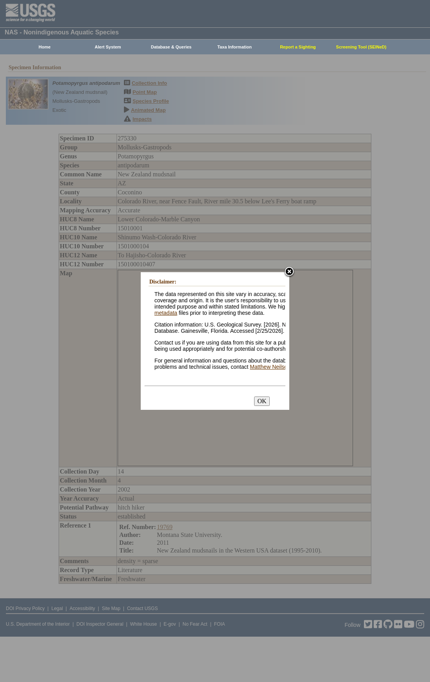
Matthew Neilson (270, 367)
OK (261, 401)
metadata (165, 313)
